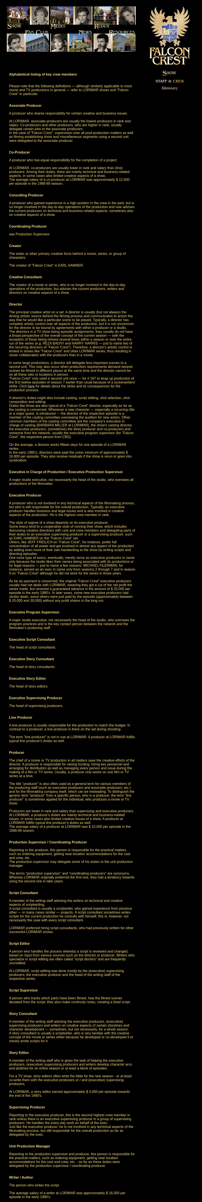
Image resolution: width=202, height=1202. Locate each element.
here (31, 386)
